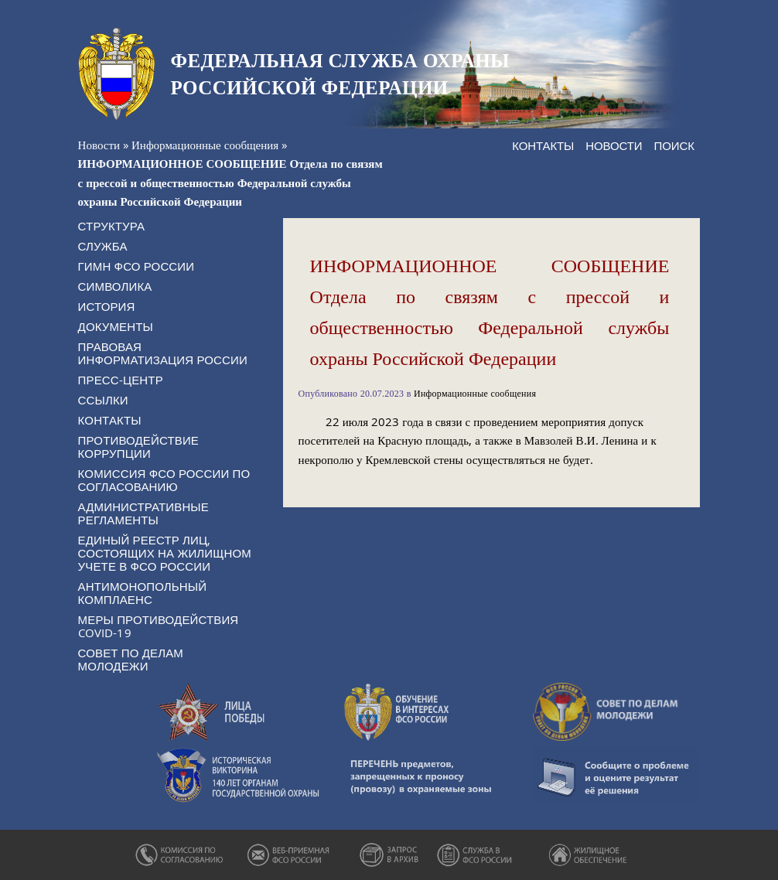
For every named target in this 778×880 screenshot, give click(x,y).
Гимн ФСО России (136, 266)
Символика (115, 286)
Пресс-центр (120, 379)
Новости (99, 144)
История (106, 306)
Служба (103, 246)
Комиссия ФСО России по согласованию (164, 480)
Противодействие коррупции (138, 446)
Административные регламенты (143, 513)
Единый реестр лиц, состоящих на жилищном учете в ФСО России (164, 553)
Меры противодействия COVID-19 (158, 626)
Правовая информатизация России (162, 353)
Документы (115, 326)
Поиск (674, 145)
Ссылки (103, 400)
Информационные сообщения (204, 144)
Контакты (543, 145)
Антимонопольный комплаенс (142, 592)
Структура (111, 226)
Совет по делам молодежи (130, 659)
